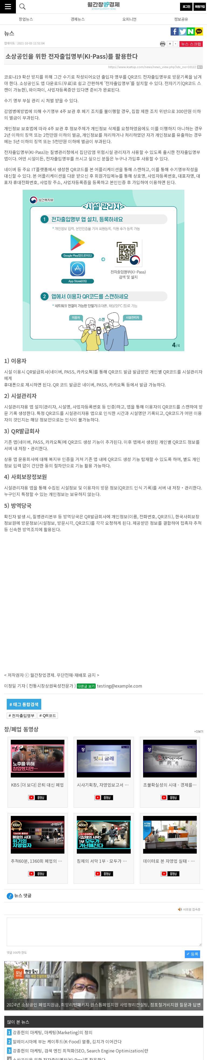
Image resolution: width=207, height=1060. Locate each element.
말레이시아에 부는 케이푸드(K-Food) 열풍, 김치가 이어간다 (67, 1041)
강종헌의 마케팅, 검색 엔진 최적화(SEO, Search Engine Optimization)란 (80, 1050)
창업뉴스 (26, 19)
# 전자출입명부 (21, 715)
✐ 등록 (192, 954)
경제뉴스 (78, 19)
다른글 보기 (86, 686)
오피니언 (129, 19)
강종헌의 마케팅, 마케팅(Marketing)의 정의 (52, 1032)
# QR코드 (47, 715)
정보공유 (181, 19)
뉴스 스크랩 (191, 44)
